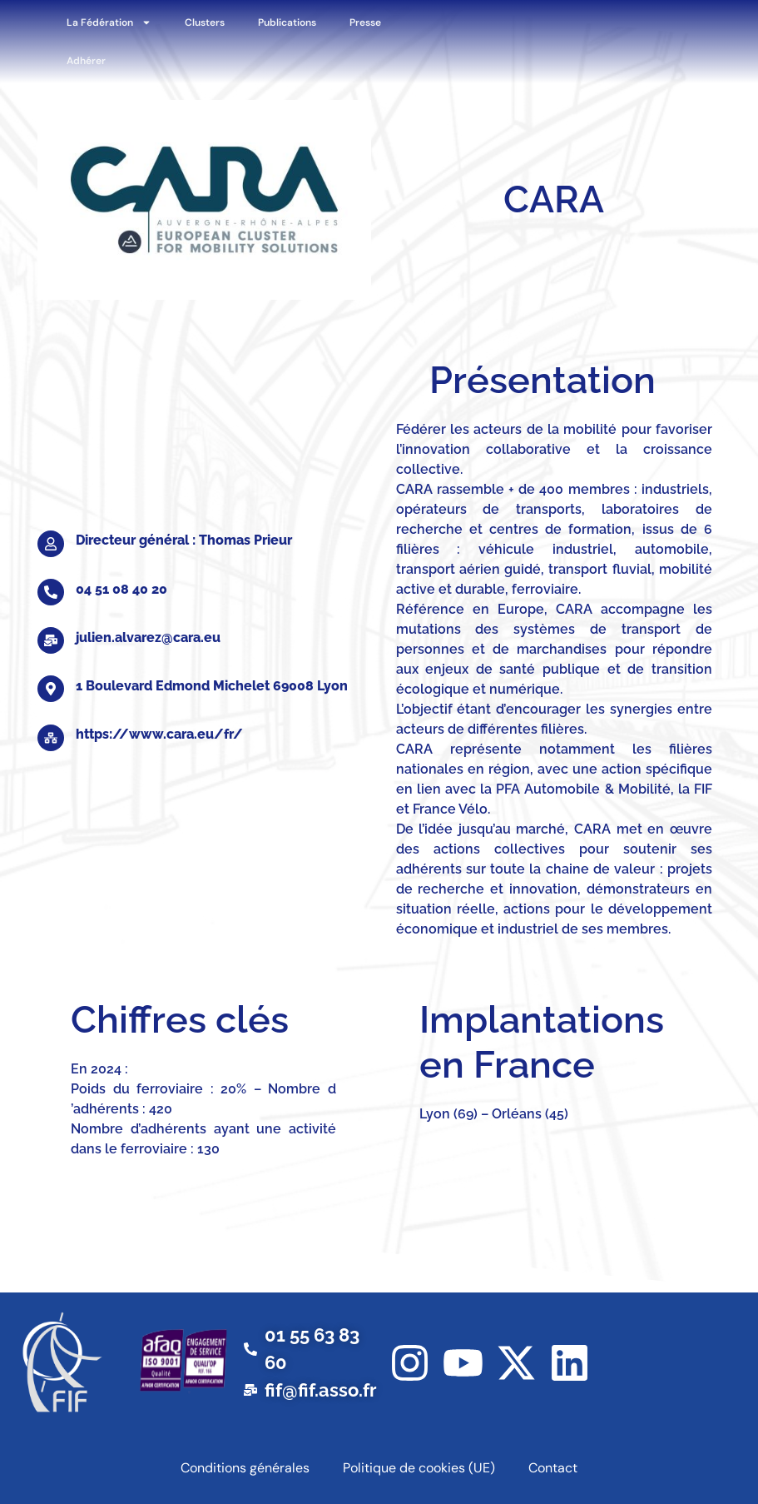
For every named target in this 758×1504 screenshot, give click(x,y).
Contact (552, 1468)
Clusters (205, 22)
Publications (287, 22)
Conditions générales (245, 1468)
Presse (365, 22)
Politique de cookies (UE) (419, 1468)
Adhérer (86, 60)
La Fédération (109, 22)
